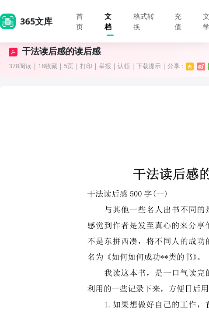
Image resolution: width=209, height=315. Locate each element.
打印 (86, 66)
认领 (124, 66)
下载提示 (148, 66)
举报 (105, 66)
